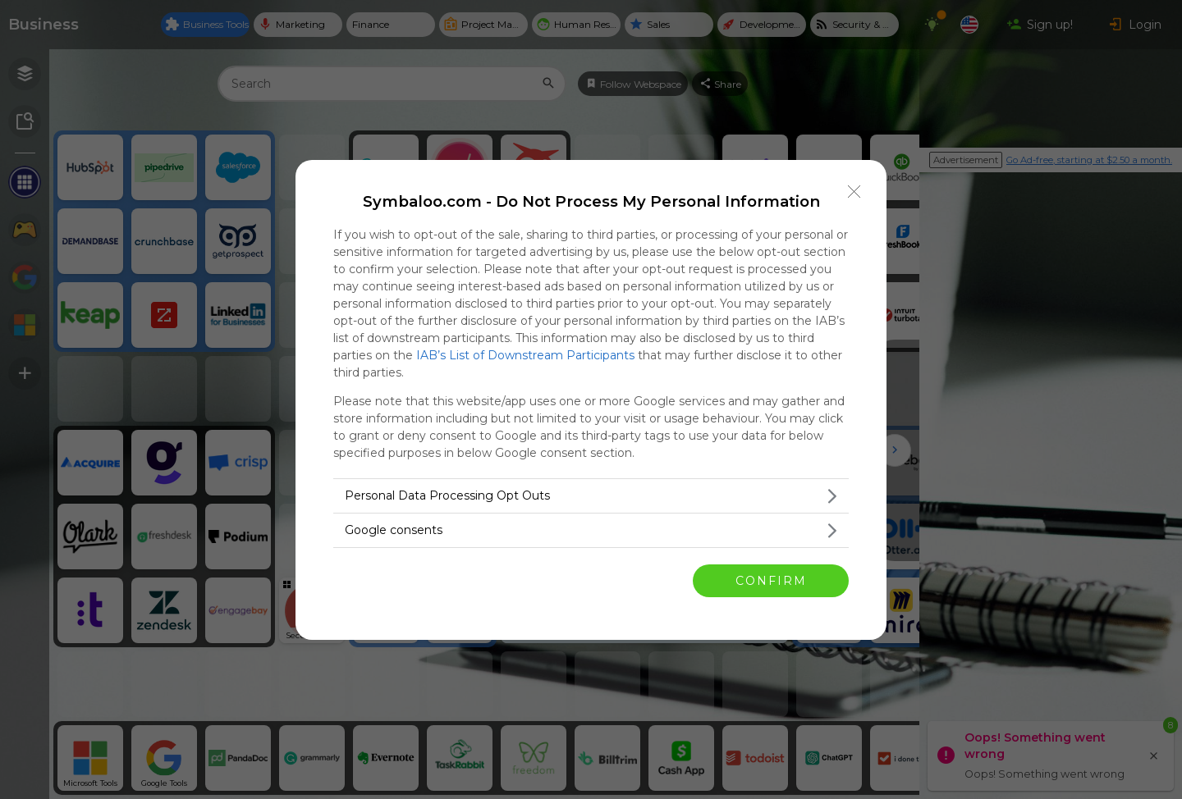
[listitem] (591, 496)
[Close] (854, 192)
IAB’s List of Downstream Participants (525, 355)
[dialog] (591, 400)
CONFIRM (771, 580)
